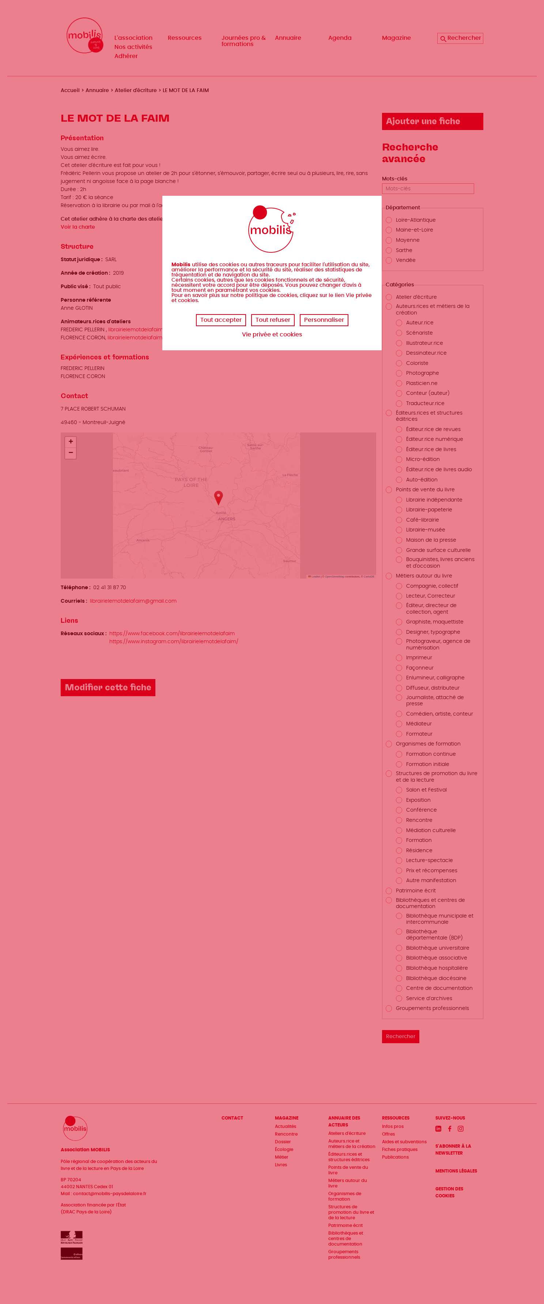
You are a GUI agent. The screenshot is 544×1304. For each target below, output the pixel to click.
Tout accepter (221, 320)
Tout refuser (273, 320)
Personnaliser (324, 320)
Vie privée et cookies (272, 335)
